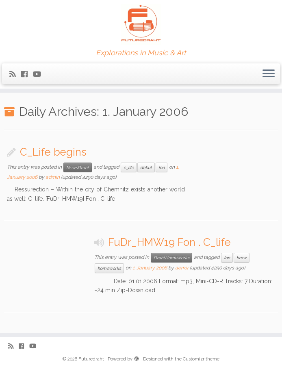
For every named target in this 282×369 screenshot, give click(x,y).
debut (146, 167)
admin (53, 177)
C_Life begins (53, 152)
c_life (129, 167)
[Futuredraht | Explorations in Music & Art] (141, 24)
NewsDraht (77, 167)
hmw (241, 257)
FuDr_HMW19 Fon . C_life (169, 242)
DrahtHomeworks (171, 257)
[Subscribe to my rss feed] (15, 74)
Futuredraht (91, 359)
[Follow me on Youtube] (39, 74)
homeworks (109, 268)
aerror (182, 268)
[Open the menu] (268, 74)
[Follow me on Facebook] (27, 74)
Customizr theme (201, 359)
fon (161, 167)
